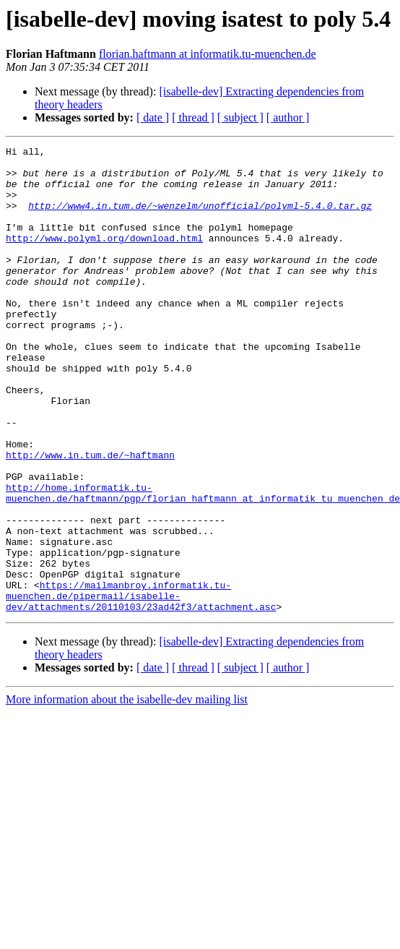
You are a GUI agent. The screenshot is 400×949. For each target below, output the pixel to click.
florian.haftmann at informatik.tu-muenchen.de (207, 54)
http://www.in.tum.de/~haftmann (90, 517)
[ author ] (288, 117)
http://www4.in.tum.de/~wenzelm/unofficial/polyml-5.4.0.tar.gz (200, 218)
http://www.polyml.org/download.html (104, 257)
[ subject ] (240, 117)
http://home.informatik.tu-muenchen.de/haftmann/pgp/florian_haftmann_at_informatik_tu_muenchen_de (203, 563)
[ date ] (152, 117)
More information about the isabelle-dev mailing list (127, 792)
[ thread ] (193, 117)
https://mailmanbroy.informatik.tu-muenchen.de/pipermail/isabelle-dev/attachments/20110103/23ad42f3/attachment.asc (141, 686)
